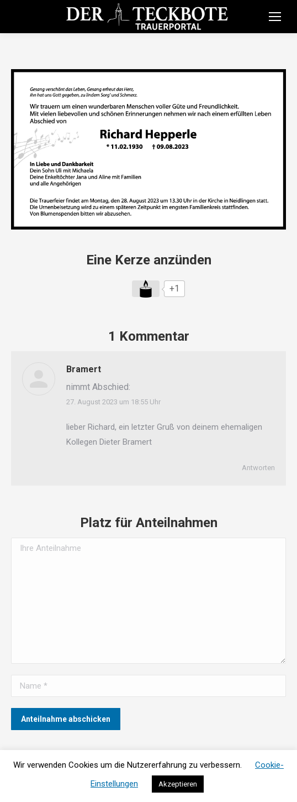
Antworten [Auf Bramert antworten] (258, 468)
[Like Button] (146, 288)
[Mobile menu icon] (275, 17)
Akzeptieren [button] (177, 784)
